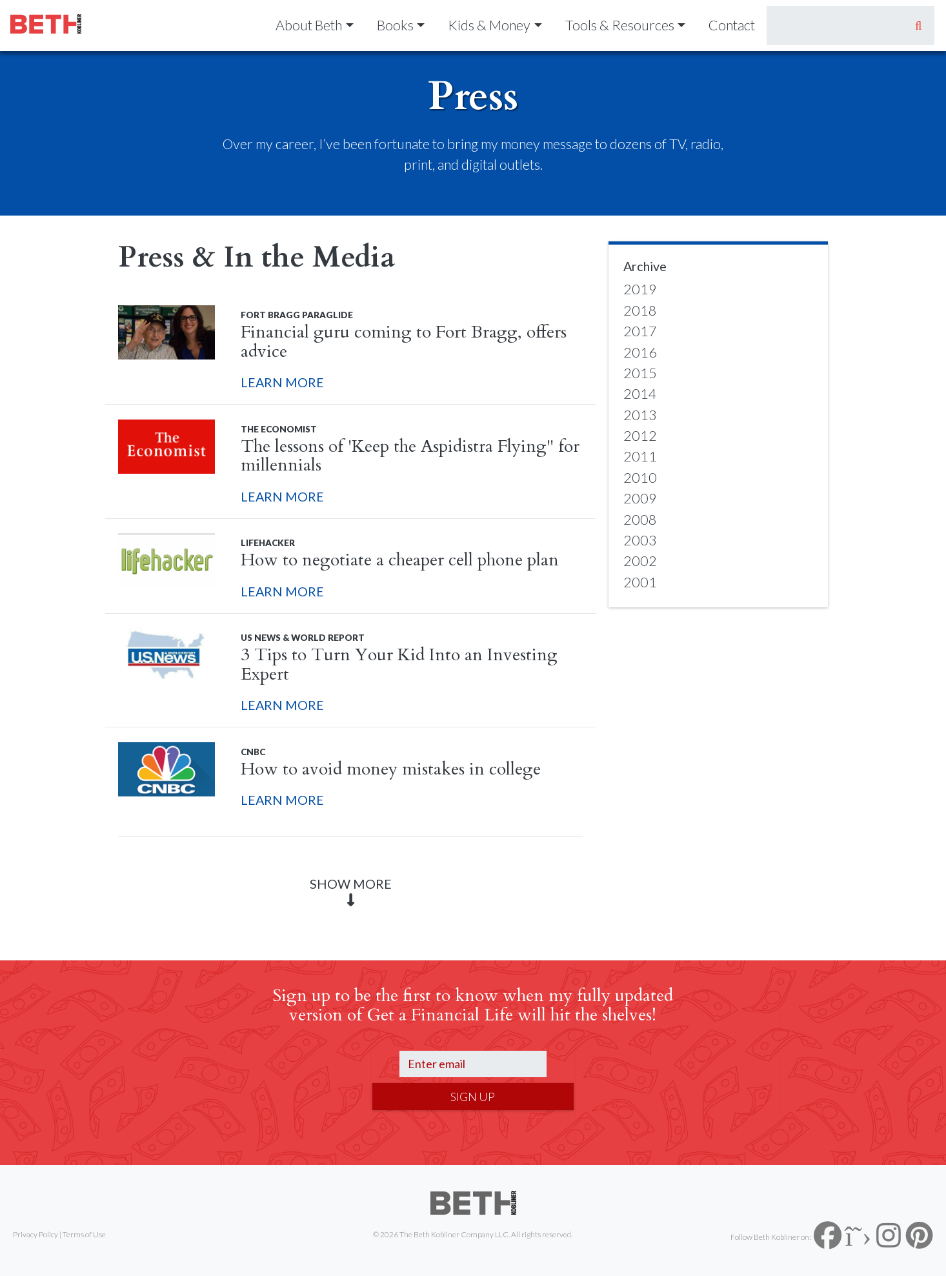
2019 (640, 289)
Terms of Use (84, 1234)
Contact (732, 25)
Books (395, 25)
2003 (640, 540)
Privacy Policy (35, 1234)
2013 (640, 415)
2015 (640, 373)
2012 (640, 435)
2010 (640, 477)
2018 (640, 310)
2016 (640, 352)
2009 (640, 498)
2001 (640, 582)
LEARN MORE (282, 382)
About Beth (309, 25)
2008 (640, 519)
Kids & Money (489, 25)
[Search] (835, 25)
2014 (640, 393)
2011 (640, 456)
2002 (640, 560)
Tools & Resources (619, 25)
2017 (640, 331)
